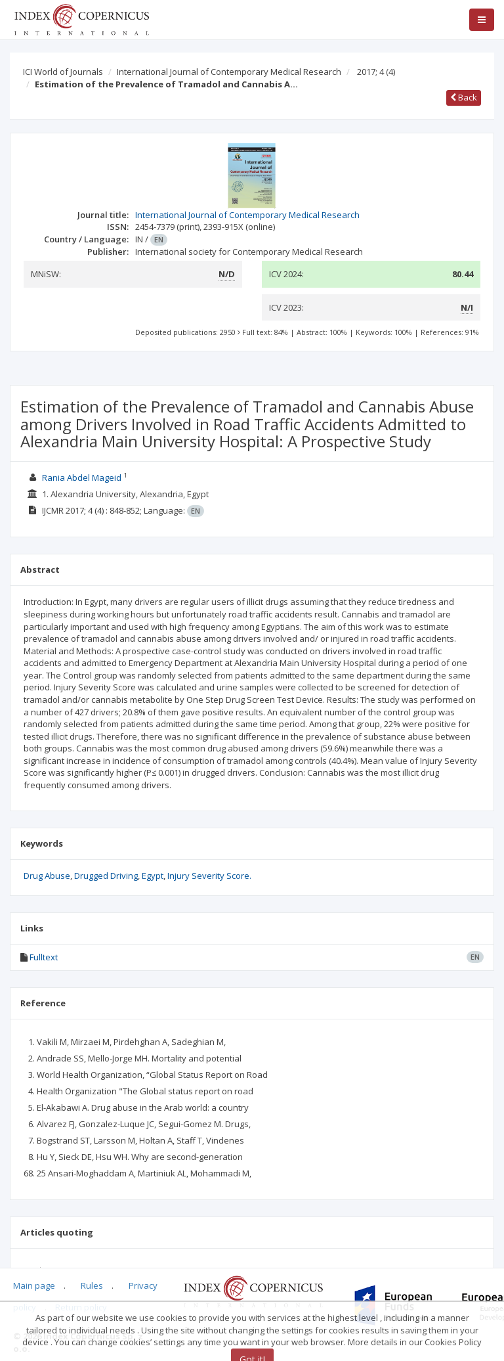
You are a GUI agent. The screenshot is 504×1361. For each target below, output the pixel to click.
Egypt (152, 875)
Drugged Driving (106, 875)
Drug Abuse (47, 875)
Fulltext (44, 957)
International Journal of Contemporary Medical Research (229, 72)
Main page (34, 1285)
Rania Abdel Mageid (81, 477)
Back (463, 97)
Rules (92, 1285)
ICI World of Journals (63, 72)
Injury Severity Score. (209, 875)
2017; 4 (376, 72)
